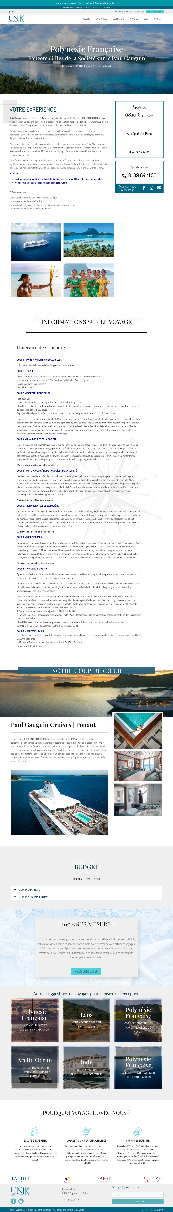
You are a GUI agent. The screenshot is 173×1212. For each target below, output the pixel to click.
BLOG (146, 18)
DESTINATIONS (118, 18)
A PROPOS (134, 18)
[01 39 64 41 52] (124, 176)
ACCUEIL (86, 18)
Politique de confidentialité (39, 1209)
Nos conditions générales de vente (68, 1209)
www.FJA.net (150, 1209)
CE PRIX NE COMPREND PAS (33, 896)
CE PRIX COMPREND (29, 889)
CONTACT (158, 18)
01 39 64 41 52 (138, 11)
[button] (86, 889)
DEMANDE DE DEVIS (123, 11)
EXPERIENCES (101, 18)
